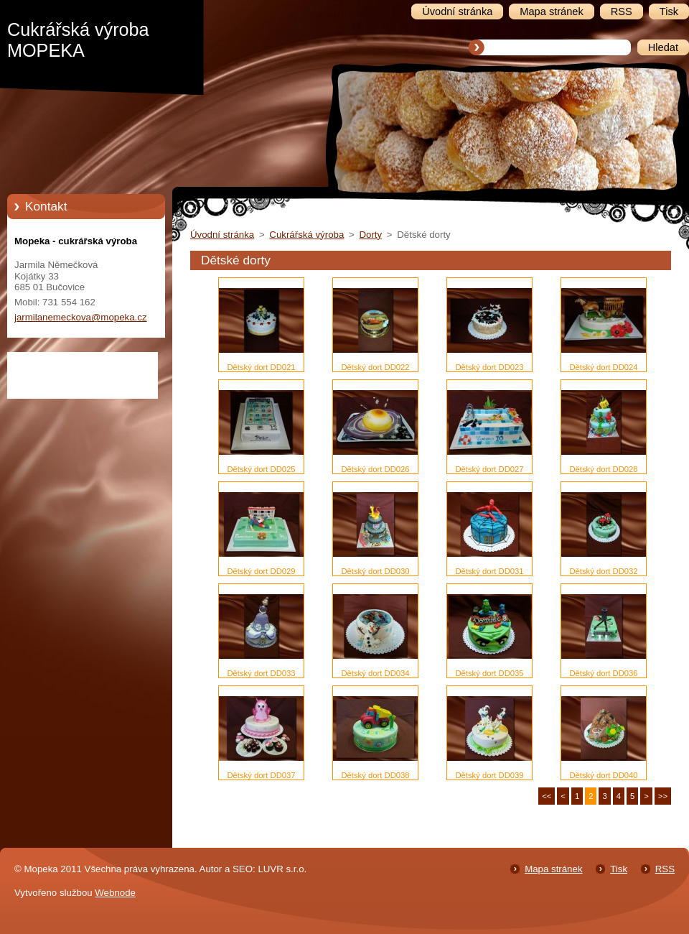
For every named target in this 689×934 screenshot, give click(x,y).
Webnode (115, 892)
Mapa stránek (553, 869)
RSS (665, 869)
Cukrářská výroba (306, 234)
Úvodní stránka (222, 234)
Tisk (618, 869)
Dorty (370, 234)
